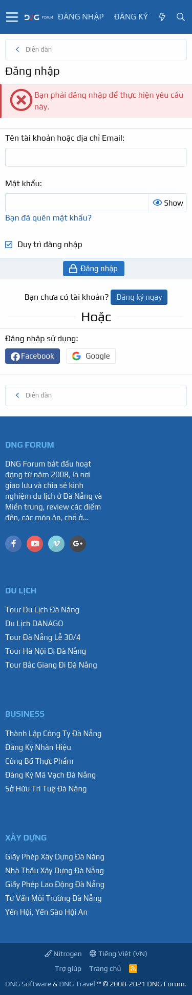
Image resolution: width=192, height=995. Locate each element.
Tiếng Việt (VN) (118, 953)
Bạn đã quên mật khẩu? (48, 218)
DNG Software (28, 984)
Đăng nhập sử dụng (40, 338)
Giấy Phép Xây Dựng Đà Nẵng (54, 856)
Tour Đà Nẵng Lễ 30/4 (43, 637)
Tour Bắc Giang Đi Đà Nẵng (51, 664)
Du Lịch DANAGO (34, 623)
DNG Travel (77, 984)
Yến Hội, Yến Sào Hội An (46, 912)
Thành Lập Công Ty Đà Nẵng (53, 733)
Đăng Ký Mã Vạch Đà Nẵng (50, 774)
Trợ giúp (68, 968)
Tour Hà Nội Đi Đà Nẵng (45, 651)
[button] (12, 17)
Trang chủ (105, 968)
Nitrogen (63, 953)
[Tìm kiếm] (181, 17)
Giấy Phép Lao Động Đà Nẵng (54, 884)
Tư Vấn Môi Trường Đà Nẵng (53, 898)
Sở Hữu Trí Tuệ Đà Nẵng (46, 788)
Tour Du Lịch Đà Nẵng (42, 609)
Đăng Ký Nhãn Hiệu (38, 747)
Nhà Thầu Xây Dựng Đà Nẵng (54, 870)
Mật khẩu (22, 183)
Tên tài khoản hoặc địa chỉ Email (63, 138)
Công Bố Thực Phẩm (39, 761)
